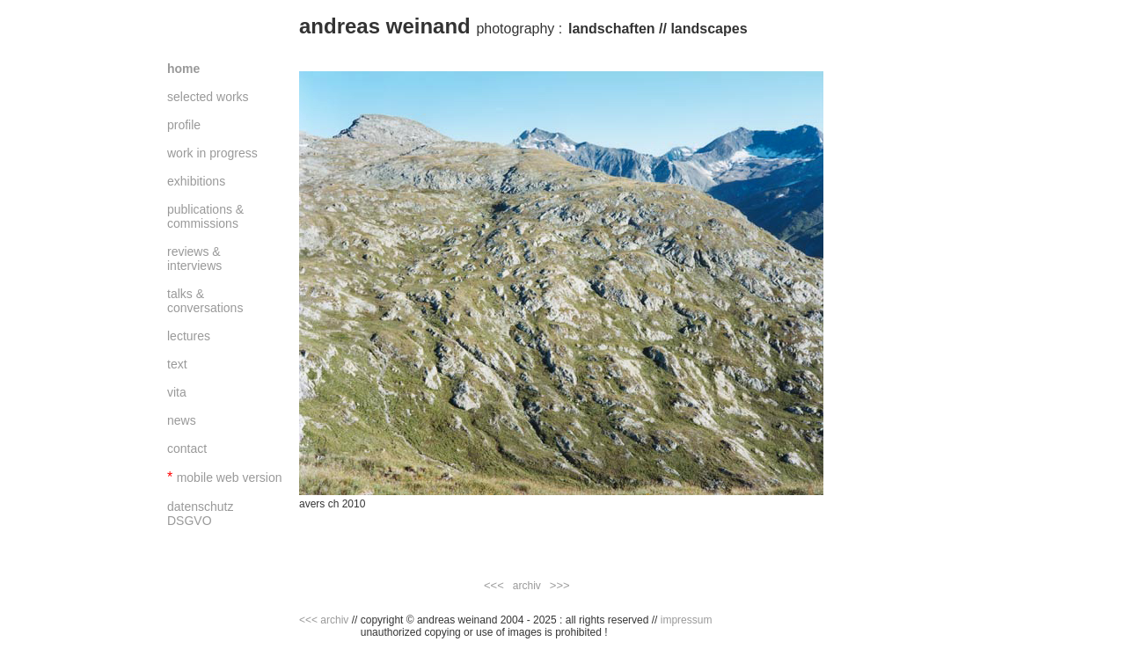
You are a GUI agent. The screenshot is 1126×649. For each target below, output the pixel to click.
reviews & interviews (194, 258)
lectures (188, 336)
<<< (494, 585)
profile (184, 125)
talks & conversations (205, 301)
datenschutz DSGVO (200, 514)
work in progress (212, 153)
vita (176, 392)
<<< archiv (323, 620)
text (177, 364)
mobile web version (229, 477)
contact (187, 448)
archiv (527, 586)
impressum (687, 620)
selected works (208, 97)
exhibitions (196, 181)
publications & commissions (205, 216)
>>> (560, 585)
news (181, 420)
